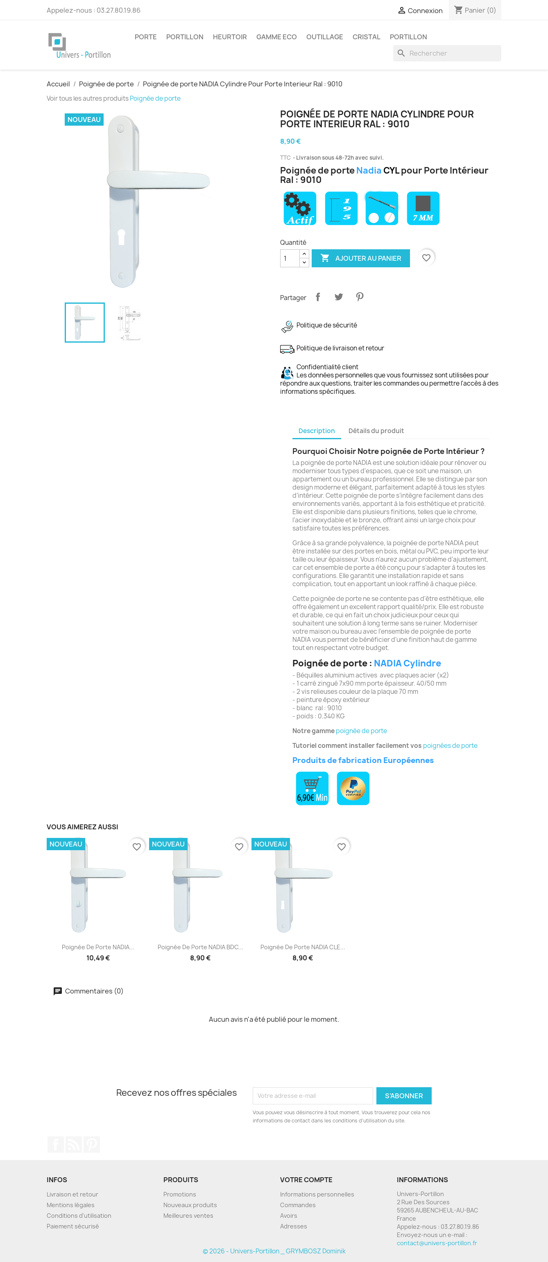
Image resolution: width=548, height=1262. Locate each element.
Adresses (293, 1226)
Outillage (324, 36)
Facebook (56, 1144)
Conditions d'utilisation (79, 1215)
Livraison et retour (72, 1194)
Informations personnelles (317, 1194)
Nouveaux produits (190, 1205)
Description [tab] (317, 431)
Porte (146, 36)
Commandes (298, 1205)
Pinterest (359, 297)
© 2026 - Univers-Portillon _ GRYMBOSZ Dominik (274, 1251)
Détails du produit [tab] (376, 431)
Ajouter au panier (360, 258)
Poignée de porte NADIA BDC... (200, 947)
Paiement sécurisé (73, 1226)
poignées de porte (450, 745)
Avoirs (288, 1215)
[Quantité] (290, 258)
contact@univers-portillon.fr (437, 1243)
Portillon (185, 36)
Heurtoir (230, 36)
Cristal (366, 36)
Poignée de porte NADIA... (98, 947)
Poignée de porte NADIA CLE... (302, 947)
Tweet (339, 297)
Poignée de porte (155, 98)
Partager (318, 297)
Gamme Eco (276, 36)
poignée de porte (361, 731)
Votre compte (306, 1179)
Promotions (179, 1194)
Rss (74, 1144)
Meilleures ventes (188, 1215)
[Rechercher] (447, 53)
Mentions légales (71, 1205)
